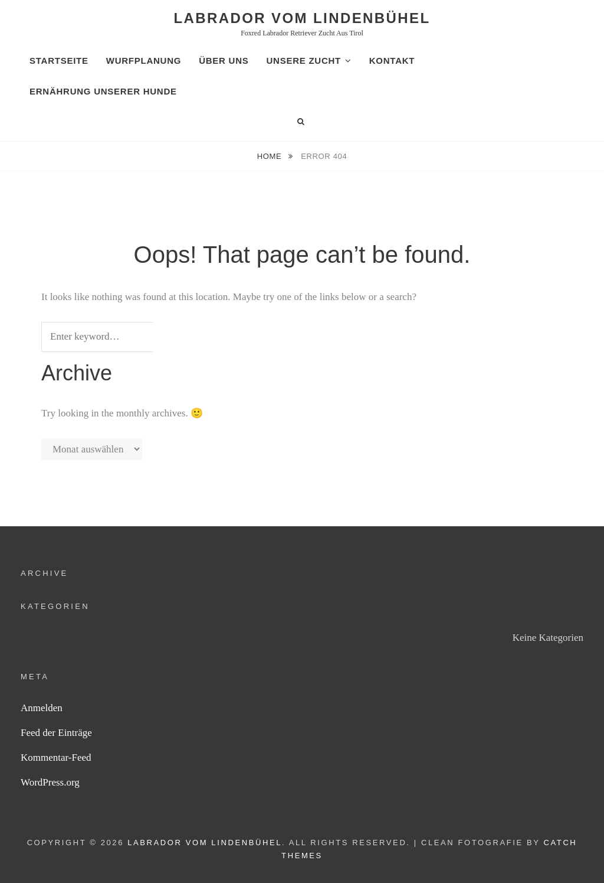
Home (270, 156)
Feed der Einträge (56, 732)
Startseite (58, 61)
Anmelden (42, 707)
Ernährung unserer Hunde (103, 91)
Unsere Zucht (303, 61)
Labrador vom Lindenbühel (302, 18)
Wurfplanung (143, 61)
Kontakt (392, 61)
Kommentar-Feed (56, 757)
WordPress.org (50, 782)
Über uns (223, 61)
